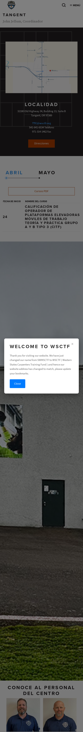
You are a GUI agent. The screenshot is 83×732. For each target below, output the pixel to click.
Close (17, 384)
